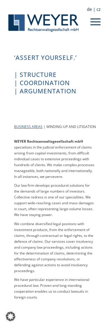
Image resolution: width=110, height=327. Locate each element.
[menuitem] (91, 9)
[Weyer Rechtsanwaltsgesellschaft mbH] (45, 23)
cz (99, 9)
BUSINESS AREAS (28, 126)
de (89, 9)
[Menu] (95, 25)
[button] (10, 316)
